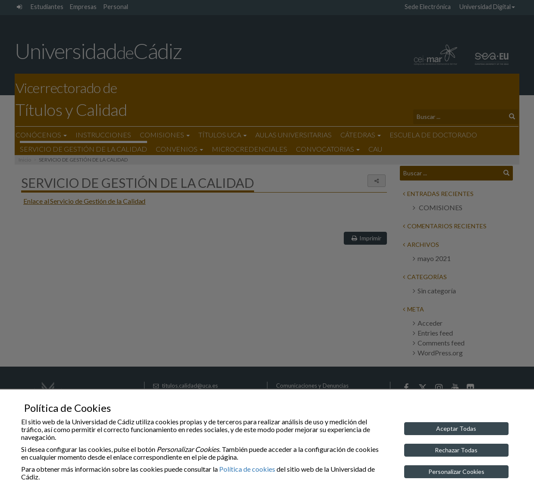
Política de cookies (247, 469)
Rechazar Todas (456, 450)
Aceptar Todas (456, 428)
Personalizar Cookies (456, 471)
